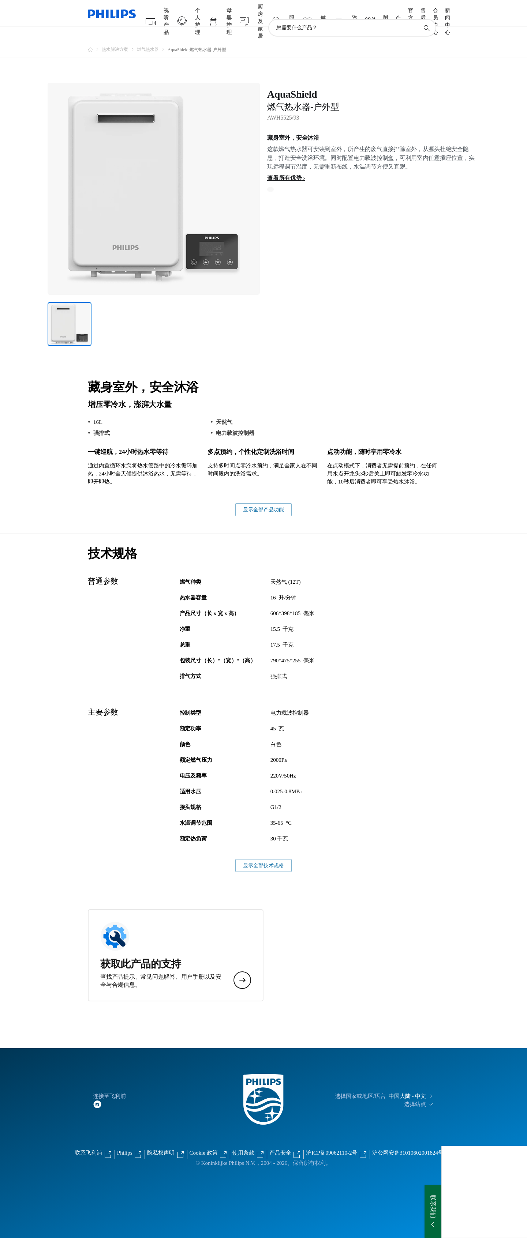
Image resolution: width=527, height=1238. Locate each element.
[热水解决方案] (119, 35)
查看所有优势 (284, 164)
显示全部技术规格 (263, 851)
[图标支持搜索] (426, 14)
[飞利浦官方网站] (95, 35)
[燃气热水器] (152, 35)
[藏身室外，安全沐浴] (69, 310)
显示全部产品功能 (263, 495)
